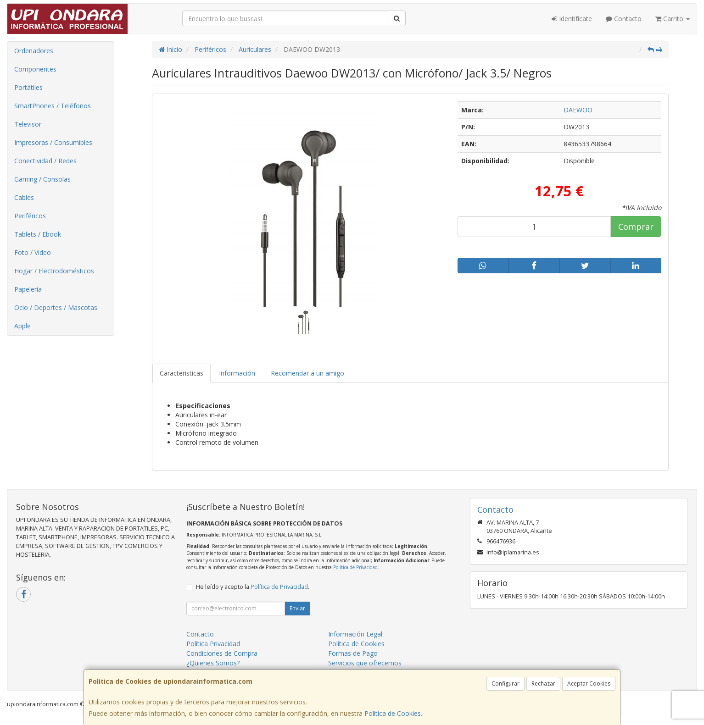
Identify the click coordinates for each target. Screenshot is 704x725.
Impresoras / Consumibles (53, 142)
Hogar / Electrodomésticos (54, 270)
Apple (22, 325)
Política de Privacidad (355, 567)
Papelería (28, 289)
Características (181, 373)
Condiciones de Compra (221, 653)
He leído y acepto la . (252, 587)
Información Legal (355, 634)
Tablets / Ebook (37, 234)
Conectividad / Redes (45, 160)
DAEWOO (578, 109)
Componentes (35, 69)
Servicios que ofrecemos (365, 663)
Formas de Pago (353, 653)
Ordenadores (33, 50)
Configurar (506, 683)
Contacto (624, 18)
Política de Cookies (392, 713)
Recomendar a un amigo (307, 373)
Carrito (672, 18)
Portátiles (28, 87)
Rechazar (543, 683)
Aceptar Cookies (588, 683)
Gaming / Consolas (42, 179)
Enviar (297, 608)
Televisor (27, 124)
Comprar (636, 226)
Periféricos (30, 215)
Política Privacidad (213, 643)
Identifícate (572, 18)
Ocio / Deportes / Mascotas (55, 307)
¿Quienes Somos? (213, 663)
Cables (24, 197)
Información (237, 373)
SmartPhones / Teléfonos (52, 105)
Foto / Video (32, 252)
